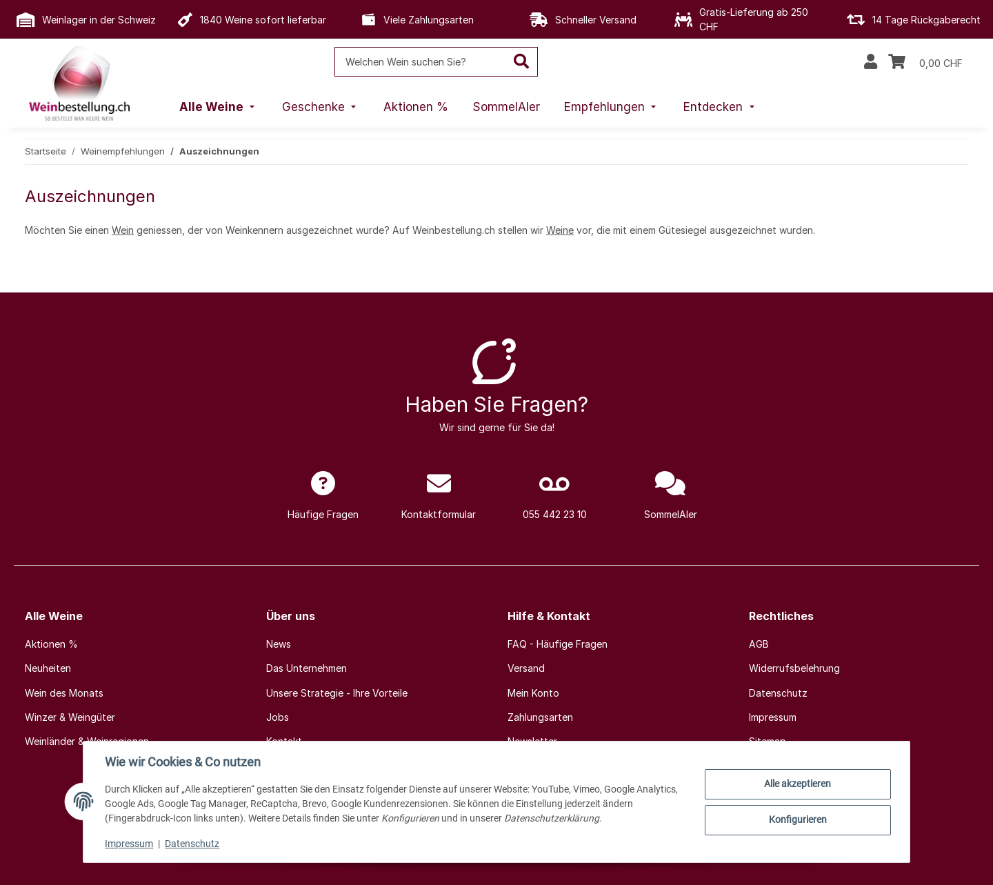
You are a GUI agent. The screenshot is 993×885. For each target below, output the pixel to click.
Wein (123, 230)
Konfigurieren (797, 819)
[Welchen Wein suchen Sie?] (420, 62)
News (278, 644)
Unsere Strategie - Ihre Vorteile (337, 693)
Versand (526, 668)
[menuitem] (219, 107)
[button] (871, 62)
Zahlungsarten (540, 717)
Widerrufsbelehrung (794, 668)
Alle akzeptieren (797, 783)
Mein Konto (533, 693)
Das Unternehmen (306, 668)
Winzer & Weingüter (70, 717)
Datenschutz (193, 843)
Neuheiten (48, 668)
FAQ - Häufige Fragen (558, 644)
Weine (560, 230)
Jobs (277, 717)
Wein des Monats (64, 693)
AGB (759, 644)
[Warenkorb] (925, 62)
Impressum (130, 843)
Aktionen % (51, 644)
